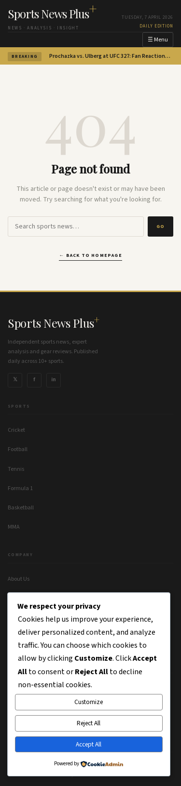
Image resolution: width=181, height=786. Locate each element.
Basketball (21, 508)
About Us (18, 579)
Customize (88, 701)
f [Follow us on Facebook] (34, 379)
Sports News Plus (52, 13)
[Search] (76, 226)
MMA (14, 527)
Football (18, 449)
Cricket (16, 430)
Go (160, 226)
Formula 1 (20, 488)
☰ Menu (158, 40)
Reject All (88, 723)
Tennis (16, 469)
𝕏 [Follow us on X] (15, 379)
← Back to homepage (90, 255)
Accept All (88, 744)
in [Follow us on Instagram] (53, 379)
